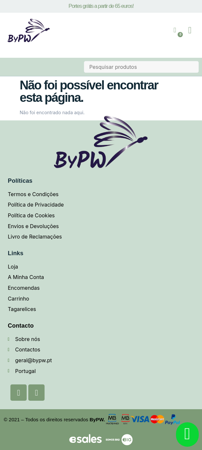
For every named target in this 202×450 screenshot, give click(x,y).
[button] (190, 30)
